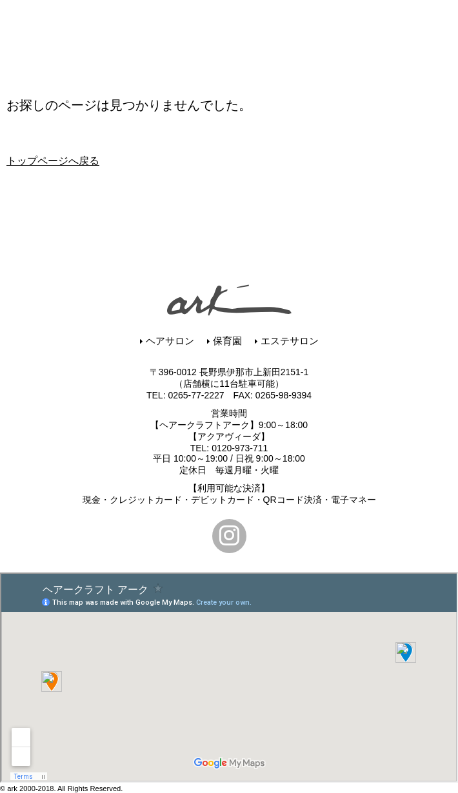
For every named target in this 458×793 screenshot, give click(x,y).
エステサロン (287, 340)
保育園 (224, 340)
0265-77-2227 (196, 395)
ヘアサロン (167, 340)
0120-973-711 (240, 448)
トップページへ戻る (52, 160)
